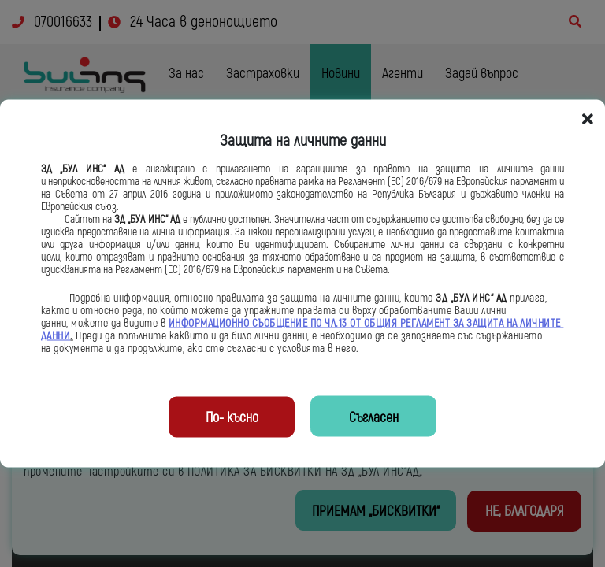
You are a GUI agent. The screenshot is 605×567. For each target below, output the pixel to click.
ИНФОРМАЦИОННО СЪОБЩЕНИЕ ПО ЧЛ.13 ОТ (266, 323)
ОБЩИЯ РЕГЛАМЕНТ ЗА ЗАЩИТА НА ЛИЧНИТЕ (464, 323)
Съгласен (374, 418)
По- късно (232, 418)
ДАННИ (56, 336)
